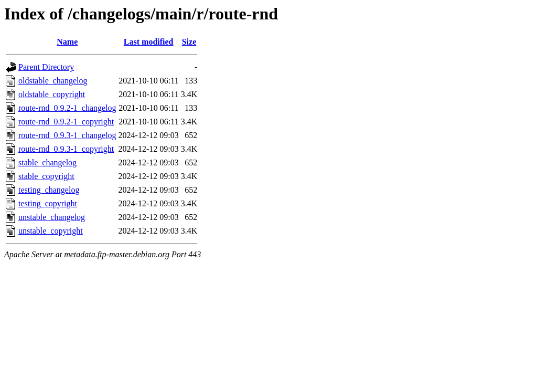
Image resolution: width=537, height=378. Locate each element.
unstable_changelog (51, 217)
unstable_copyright (50, 230)
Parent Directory (46, 66)
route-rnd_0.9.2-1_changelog (67, 107)
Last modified (149, 41)
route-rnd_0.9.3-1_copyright (66, 148)
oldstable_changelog (53, 80)
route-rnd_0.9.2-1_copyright (66, 121)
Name (67, 41)
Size (189, 41)
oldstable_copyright (51, 94)
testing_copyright (47, 203)
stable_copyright (46, 176)
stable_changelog (47, 162)
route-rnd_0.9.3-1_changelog (67, 135)
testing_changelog (48, 189)
